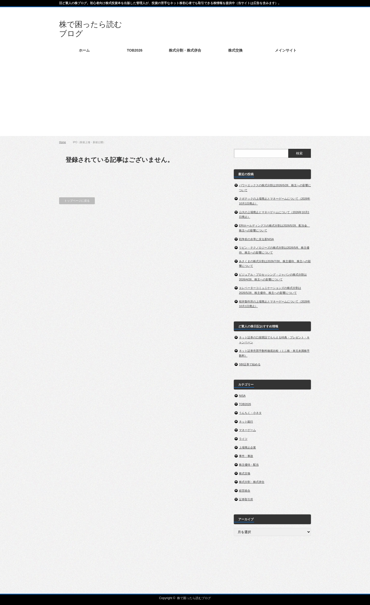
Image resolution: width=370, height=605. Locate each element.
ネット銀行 (246, 421)
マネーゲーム (247, 430)
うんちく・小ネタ (250, 412)
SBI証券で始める (250, 364)
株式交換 (244, 473)
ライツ (243, 438)
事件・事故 (246, 455)
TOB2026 (245, 404)
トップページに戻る (77, 200)
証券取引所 (246, 499)
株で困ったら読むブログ (194, 598)
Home (62, 142)
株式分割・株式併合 (251, 481)
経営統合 (244, 490)
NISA (242, 395)
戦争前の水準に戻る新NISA (256, 239)
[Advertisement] (185, 100)
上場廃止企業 (247, 447)
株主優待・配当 (249, 464)
